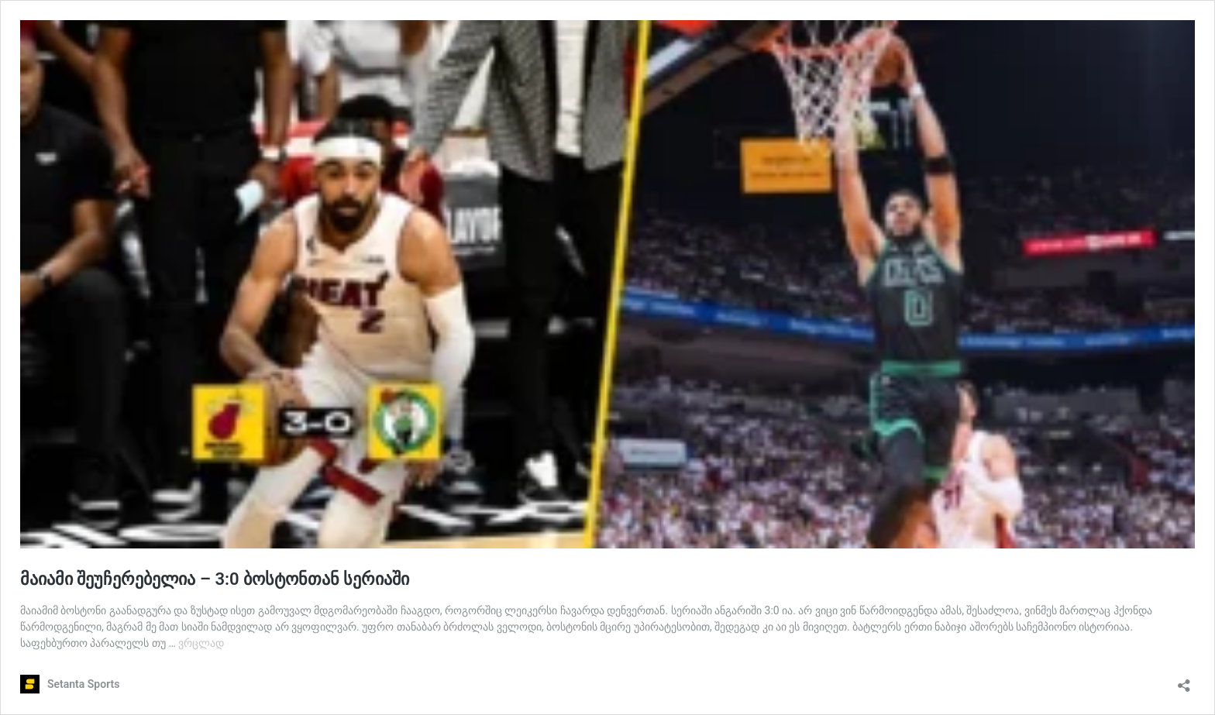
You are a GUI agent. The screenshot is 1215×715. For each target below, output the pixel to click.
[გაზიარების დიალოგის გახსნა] (1184, 681)
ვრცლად (201, 643)
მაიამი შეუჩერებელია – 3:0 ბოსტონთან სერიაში (214, 579)
